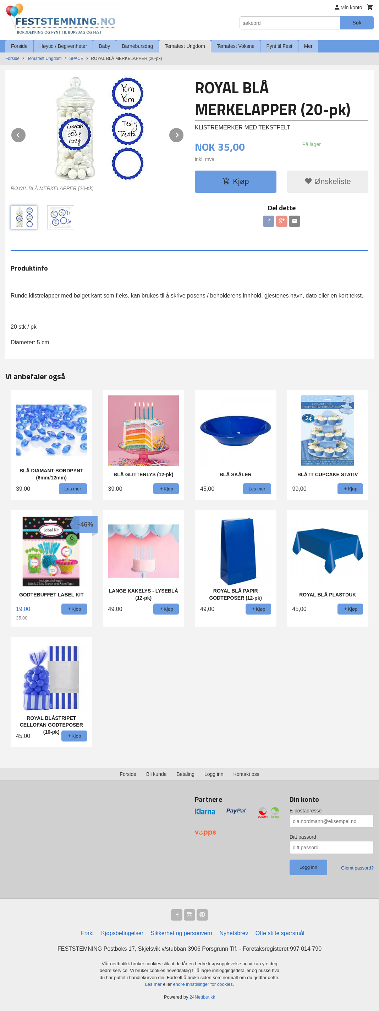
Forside (19, 46)
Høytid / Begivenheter (63, 46)
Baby (104, 46)
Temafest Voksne (236, 46)
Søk (356, 23)
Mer (308, 46)
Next (183, 133)
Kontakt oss (246, 774)
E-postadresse (306, 810)
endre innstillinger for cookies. (203, 984)
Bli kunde (156, 774)
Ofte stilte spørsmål (280, 933)
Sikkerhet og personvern (181, 933)
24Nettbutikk (202, 997)
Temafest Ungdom (185, 46)
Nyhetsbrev (233, 933)
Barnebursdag (137, 46)
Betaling (185, 774)
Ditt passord (303, 837)
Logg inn (214, 774)
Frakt (87, 933)
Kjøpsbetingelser (122, 933)
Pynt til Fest (279, 46)
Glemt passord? (357, 868)
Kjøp (235, 181)
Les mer (154, 984)
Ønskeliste (327, 181)
